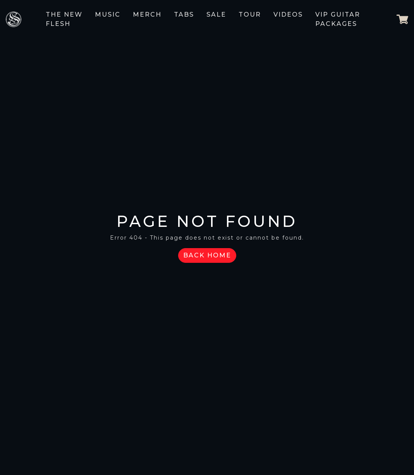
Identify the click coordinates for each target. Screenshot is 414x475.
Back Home (207, 255)
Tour (250, 14)
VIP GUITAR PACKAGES (337, 19)
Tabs (184, 14)
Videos (288, 14)
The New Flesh (64, 19)
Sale (216, 14)
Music (107, 14)
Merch (147, 14)
